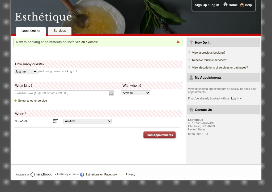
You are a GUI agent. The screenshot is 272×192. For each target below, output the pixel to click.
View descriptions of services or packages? (220, 67)
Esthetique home (68, 174)
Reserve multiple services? (209, 60)
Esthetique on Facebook (101, 174)
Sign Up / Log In (207, 5)
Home (233, 5)
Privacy (130, 174)
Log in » (236, 98)
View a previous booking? (208, 52)
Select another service (32, 100)
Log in (71, 71)
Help (248, 5)
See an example (86, 42)
